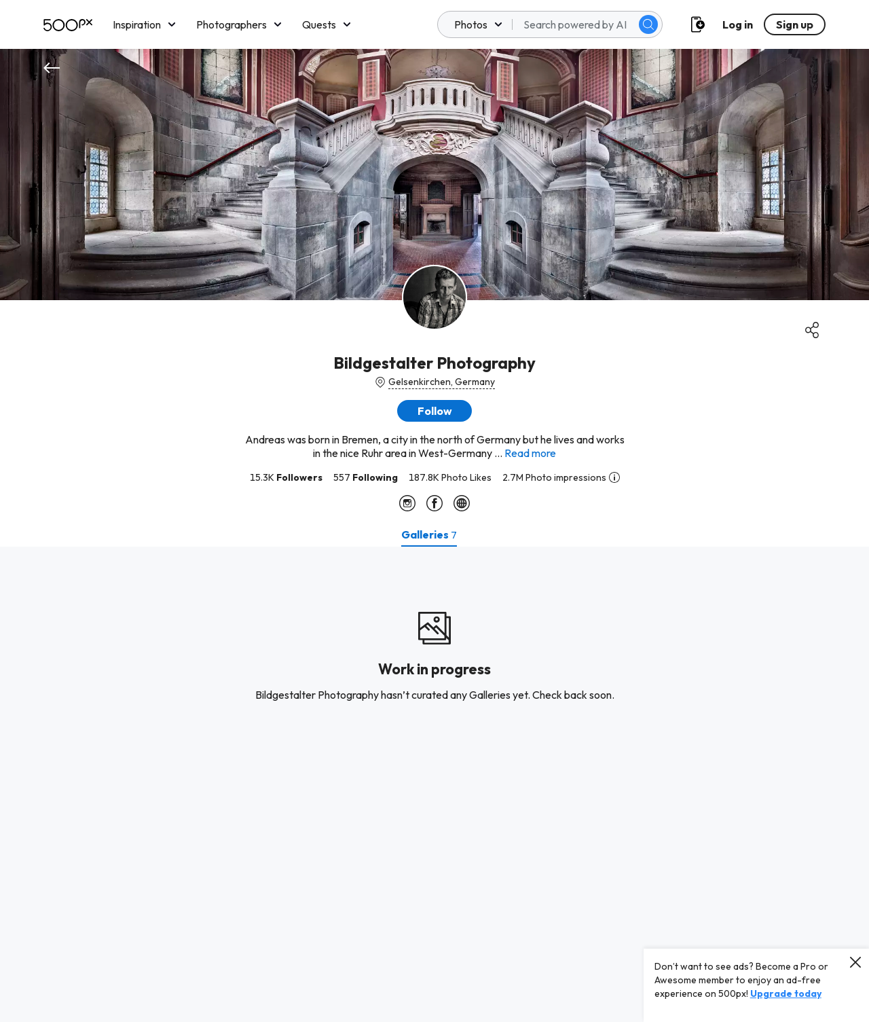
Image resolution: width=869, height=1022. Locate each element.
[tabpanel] (434, 784)
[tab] (429, 534)
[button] (434, 411)
